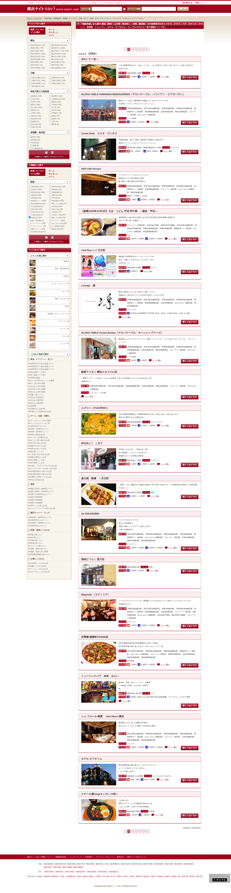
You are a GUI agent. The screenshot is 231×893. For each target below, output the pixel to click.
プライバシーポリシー (104, 857)
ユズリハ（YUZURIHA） (95, 408)
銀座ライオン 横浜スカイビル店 (99, 372)
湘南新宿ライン (36, 201)
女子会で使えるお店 (38, 443)
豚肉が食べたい (36, 543)
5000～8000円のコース (39, 432)
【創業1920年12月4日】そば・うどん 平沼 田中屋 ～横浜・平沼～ (119, 211)
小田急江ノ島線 (57, 215)
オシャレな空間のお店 (39, 437)
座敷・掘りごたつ (37, 395)
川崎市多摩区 (36, 83)
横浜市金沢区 (56, 54)
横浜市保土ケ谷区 (58, 51)
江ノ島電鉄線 (56, 226)
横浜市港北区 (36, 56)
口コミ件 (165, 77)
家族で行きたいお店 (38, 446)
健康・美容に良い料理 (39, 552)
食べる (52, 29)
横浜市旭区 (56, 59)
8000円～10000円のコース (40, 517)
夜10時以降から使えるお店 (41, 471)
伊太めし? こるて (92, 443)
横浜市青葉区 (36, 68)
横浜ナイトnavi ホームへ (137, 857)
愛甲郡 (54, 124)
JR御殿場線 (55, 192)
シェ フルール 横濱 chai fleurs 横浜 (102, 716)
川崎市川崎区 (36, 78)
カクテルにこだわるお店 (40, 572)
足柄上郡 (34, 124)
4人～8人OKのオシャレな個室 (42, 380)
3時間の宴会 (35, 378)
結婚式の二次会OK (37, 409)
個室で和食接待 (36, 497)
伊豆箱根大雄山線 (37, 232)
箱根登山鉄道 (56, 229)
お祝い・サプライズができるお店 (43, 466)
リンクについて (76, 857)
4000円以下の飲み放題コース (42, 366)
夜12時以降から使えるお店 (41, 474)
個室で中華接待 (36, 500)
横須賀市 (55, 96)
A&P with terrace (91, 168)
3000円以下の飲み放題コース (42, 364)
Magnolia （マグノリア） (95, 594)
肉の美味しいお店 (37, 463)
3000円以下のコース (38, 426)
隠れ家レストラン (37, 452)
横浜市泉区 (56, 65)
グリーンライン (36, 223)
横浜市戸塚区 (56, 56)
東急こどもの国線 (57, 203)
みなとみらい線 (57, 223)
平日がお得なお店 (37, 480)
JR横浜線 (55, 195)
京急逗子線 (55, 209)
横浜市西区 (35, 48)
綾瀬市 (54, 119)
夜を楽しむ (53, 32)
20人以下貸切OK (37, 397)
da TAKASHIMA (90, 513)
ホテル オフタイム (91, 758)
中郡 (53, 121)
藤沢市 (33, 104)
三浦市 (33, 99)
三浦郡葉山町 (56, 99)
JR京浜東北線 (56, 186)
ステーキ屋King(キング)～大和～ (99, 794)
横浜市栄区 (35, 65)
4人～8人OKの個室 (37, 383)
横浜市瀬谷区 (56, 62)
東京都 (33, 140)
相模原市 (34, 96)
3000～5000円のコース (39, 429)
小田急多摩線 (35, 215)
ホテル (52, 35)
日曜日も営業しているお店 (40, 477)
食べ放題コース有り (38, 375)
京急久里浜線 (35, 212)
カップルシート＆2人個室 (40, 421)
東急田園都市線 (36, 203)
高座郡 (33, 121)
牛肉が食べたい (36, 540)
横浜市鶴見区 (36, 45)
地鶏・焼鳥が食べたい (39, 549)
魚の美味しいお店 (37, 460)
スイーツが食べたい (38, 546)
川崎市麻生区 (36, 86)
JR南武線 (34, 195)
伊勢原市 (55, 113)
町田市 (33, 137)
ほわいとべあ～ (90, 59)
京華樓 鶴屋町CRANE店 (94, 637)
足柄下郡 (34, 127)
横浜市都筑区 (56, 68)
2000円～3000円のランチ (40, 523)
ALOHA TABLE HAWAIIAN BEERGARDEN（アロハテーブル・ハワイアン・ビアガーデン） (133, 94)
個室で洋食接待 (36, 503)
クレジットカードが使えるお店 (42, 508)
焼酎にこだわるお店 (38, 566)
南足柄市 (34, 119)
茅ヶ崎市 (34, 107)
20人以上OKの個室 (37, 389)
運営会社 (120, 857)
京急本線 (54, 206)
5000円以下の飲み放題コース (42, 369)
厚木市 (54, 110)
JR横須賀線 (35, 186)
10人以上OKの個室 (37, 386)
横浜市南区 (35, 51)
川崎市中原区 (36, 80)
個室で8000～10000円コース (41, 491)
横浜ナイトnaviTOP (34, 18)
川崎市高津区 (56, 80)
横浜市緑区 (35, 62)
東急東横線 (55, 201)
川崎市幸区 (56, 78)
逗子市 (54, 107)
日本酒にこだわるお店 (39, 563)
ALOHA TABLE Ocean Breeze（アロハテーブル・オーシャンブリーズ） (122, 332)
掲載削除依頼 (60, 857)
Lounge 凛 (88, 285)
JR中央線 (55, 198)
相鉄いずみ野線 (57, 217)
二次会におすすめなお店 (40, 454)
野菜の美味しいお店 (38, 457)
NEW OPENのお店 (37, 435)
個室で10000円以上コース (40, 494)
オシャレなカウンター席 (40, 423)
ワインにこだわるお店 (39, 569)
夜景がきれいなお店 (38, 449)
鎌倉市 (54, 102)
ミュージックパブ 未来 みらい (100, 676)
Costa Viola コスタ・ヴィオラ (99, 133)
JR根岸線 (34, 189)
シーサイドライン (37, 226)
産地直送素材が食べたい (40, 554)
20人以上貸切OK (37, 400)
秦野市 (33, 110)
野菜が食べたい (36, 535)
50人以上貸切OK (37, 403)
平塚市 (33, 102)
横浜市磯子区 (36, 54)
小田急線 (54, 212)
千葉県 (33, 146)
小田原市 (55, 104)
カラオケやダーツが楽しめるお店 (43, 468)
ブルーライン (56, 220)
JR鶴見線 (55, 189)
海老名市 (34, 116)
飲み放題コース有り (38, 372)
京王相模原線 (35, 206)
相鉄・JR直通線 (36, 220)
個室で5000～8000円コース (41, 489)
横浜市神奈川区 (57, 45)
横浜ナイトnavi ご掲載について (39, 857)
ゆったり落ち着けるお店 (40, 440)
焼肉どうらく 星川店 (92, 559)
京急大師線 (34, 209)
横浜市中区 (56, 48)
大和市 (33, 113)
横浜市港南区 (36, 59)
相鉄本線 (34, 217)
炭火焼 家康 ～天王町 (96, 478)
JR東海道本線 (35, 192)
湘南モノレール (36, 229)
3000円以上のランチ (38, 526)
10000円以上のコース (38, 520)
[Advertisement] (140, 39)
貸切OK (33, 406)
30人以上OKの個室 (37, 392)
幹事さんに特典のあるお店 (40, 412)
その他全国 (35, 148)
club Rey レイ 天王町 (93, 250)
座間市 (54, 116)
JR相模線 (34, 198)
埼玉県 (33, 143)
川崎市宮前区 (56, 83)
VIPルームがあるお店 (38, 506)
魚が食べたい (35, 537)
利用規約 (88, 857)
